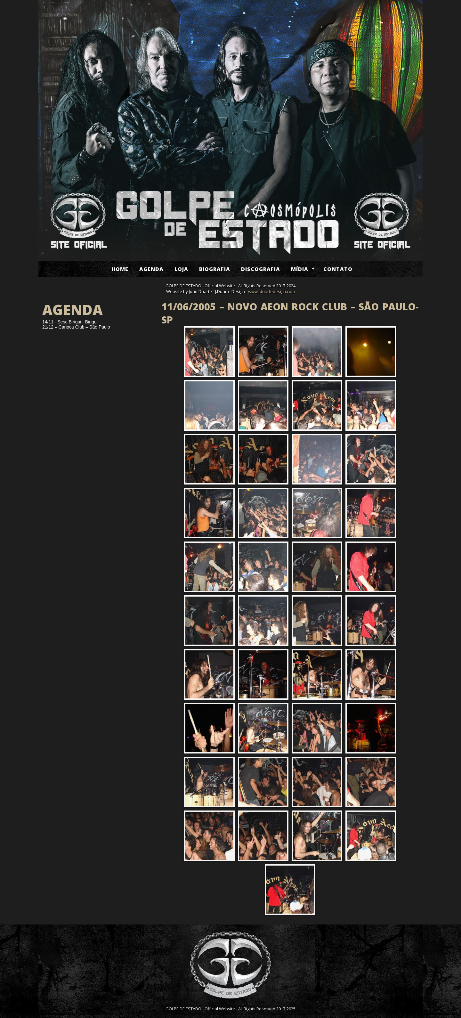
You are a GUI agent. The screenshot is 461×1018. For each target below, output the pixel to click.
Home (119, 269)
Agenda (151, 269)
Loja (181, 269)
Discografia (260, 269)
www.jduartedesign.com (271, 291)
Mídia (299, 269)
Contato (337, 269)
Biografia (214, 269)
